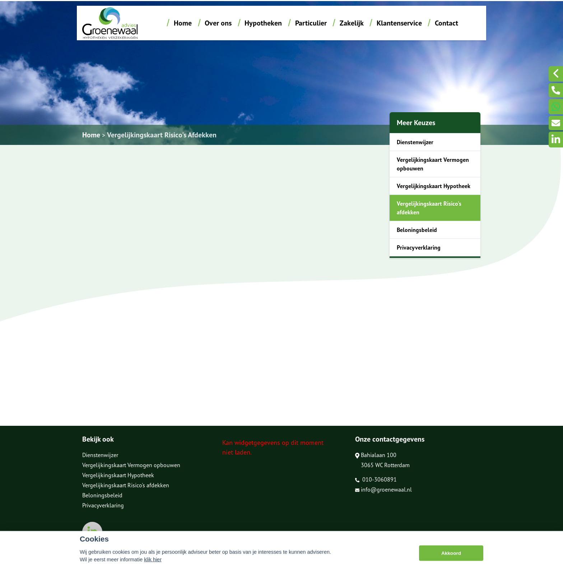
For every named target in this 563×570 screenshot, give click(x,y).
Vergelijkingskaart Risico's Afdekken (162, 135)
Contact (446, 23)
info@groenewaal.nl (383, 489)
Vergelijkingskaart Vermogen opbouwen (433, 164)
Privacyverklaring (419, 247)
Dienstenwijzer (415, 142)
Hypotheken (263, 23)
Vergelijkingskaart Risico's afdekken (429, 208)
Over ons (218, 23)
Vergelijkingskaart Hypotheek (433, 186)
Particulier (311, 23)
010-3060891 (376, 479)
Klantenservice (399, 23)
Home (183, 23)
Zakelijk (352, 23)
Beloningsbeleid (417, 229)
